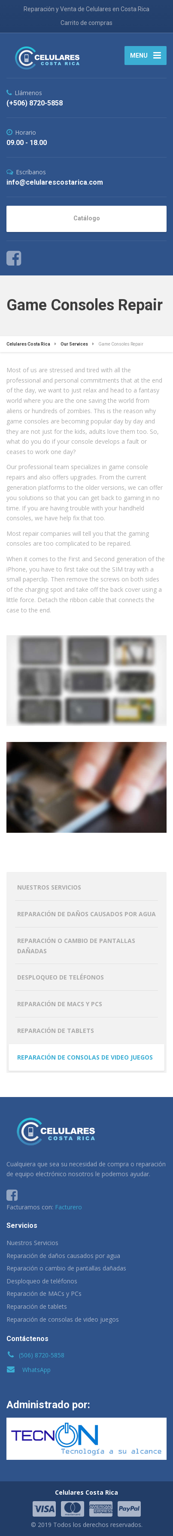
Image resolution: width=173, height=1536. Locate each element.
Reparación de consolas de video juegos (85, 1057)
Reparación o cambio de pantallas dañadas (76, 945)
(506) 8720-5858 (41, 1355)
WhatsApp (36, 1370)
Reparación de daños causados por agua (86, 914)
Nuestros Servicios (49, 887)
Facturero (68, 1207)
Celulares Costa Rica (86, 1492)
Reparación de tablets (55, 1030)
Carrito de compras (86, 22)
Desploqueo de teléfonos (60, 977)
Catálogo (86, 218)
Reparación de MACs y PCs (59, 1004)
